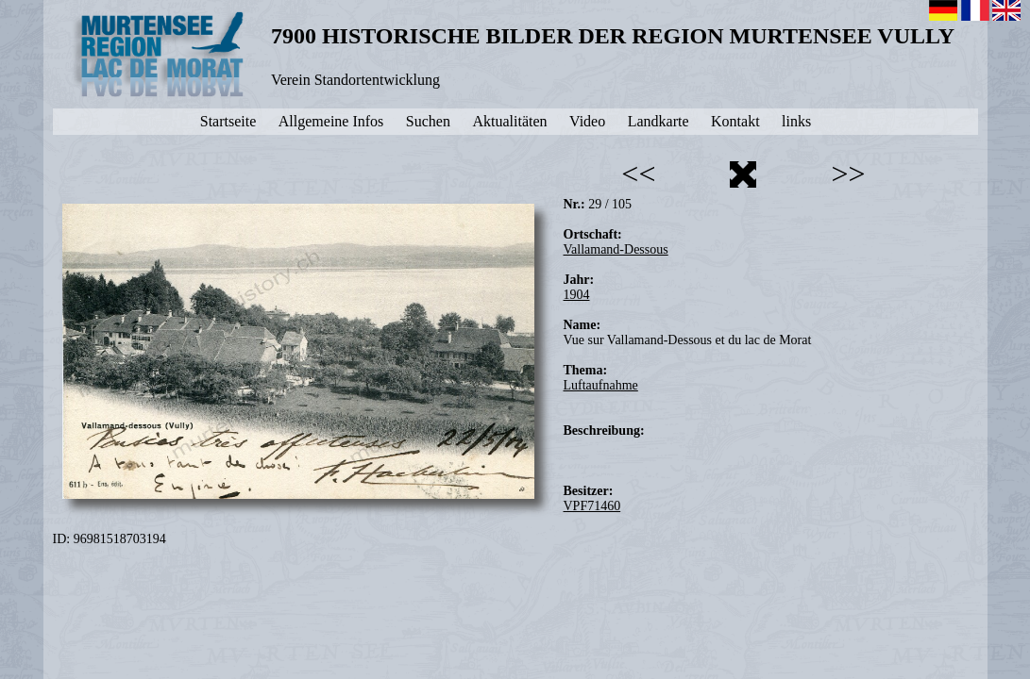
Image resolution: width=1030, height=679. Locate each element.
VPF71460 (592, 506)
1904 (577, 295)
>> (848, 173)
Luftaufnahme (601, 385)
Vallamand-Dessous (616, 249)
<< (638, 173)
